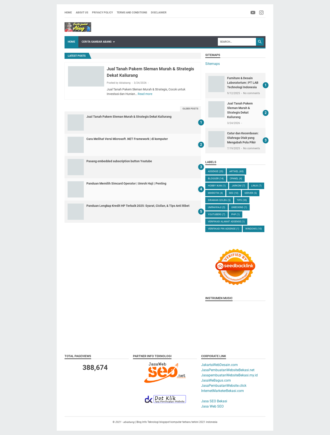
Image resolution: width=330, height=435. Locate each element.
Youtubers (216, 214)
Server (250, 193)
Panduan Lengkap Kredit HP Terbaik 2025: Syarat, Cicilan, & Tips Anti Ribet (137, 205)
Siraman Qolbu (219, 200)
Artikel (236, 171)
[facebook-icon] (253, 12)
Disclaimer (159, 12)
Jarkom (238, 185)
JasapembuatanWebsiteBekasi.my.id (229, 375)
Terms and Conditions (132, 12)
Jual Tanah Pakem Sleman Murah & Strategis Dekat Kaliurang (128, 116)
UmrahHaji (216, 207)
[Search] (237, 42)
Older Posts (190, 108)
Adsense (215, 171)
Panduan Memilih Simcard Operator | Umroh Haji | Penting (126, 183)
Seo (233, 193)
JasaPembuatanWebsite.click (223, 386)
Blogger (216, 178)
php (235, 214)
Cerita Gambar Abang (97, 41)
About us (82, 12)
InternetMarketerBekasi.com (222, 391)
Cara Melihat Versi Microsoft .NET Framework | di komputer (127, 139)
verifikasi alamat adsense (226, 221)
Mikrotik (215, 193)
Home (68, 12)
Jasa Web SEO (212, 406)
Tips (242, 200)
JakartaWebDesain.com (219, 365)
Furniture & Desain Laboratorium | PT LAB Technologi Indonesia (242, 82)
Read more (145, 94)
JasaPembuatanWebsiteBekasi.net (227, 370)
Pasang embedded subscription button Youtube (119, 161)
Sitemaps (212, 64)
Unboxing (239, 207)
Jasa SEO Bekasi (214, 401)
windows (253, 228)
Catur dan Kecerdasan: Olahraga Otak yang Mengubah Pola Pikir (243, 138)
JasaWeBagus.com (216, 380)
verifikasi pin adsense (223, 228)
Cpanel (236, 178)
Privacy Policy (102, 12)
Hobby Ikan (217, 185)
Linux (256, 185)
